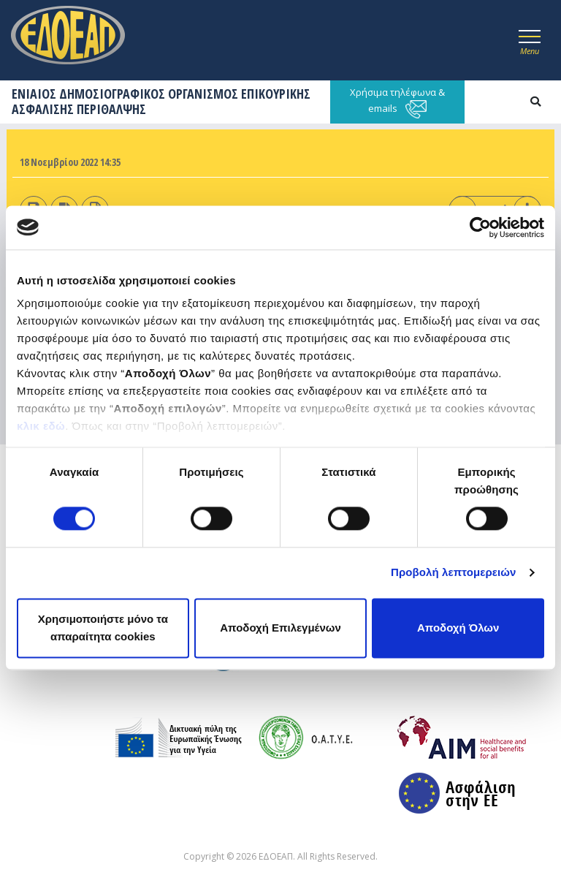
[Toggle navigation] (529, 40)
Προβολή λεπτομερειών (453, 573)
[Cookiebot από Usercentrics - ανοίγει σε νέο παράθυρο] (480, 227)
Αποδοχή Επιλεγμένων (280, 627)
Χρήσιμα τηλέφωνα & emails (397, 102)
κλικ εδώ (41, 426)
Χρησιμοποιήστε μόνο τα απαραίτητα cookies (103, 628)
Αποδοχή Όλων (458, 627)
